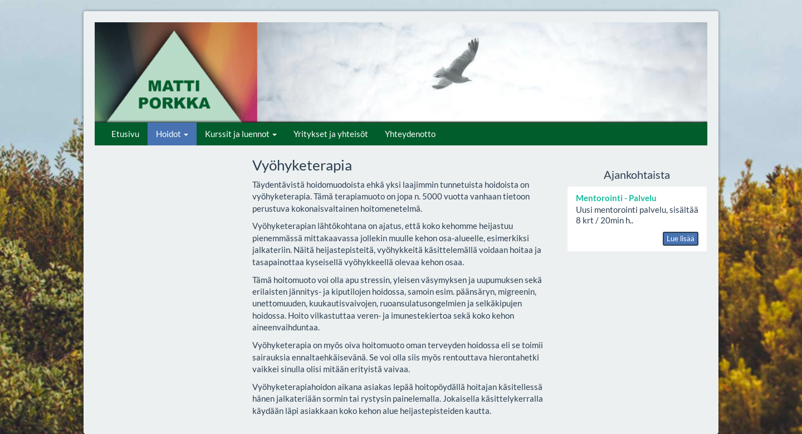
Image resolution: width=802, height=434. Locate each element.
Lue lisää (681, 238)
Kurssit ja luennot (241, 134)
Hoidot (172, 134)
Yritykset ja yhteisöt (331, 134)
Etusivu (125, 134)
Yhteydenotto (410, 134)
